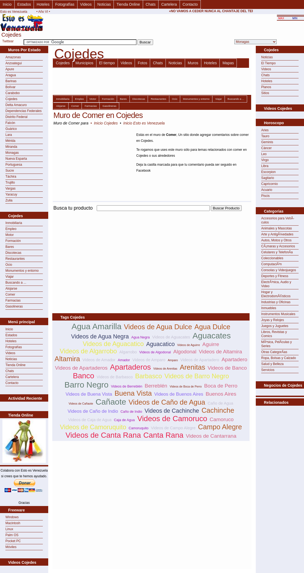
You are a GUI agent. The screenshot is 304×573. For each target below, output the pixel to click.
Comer (10, 294)
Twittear (8, 41)
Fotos (142, 63)
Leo (264, 154)
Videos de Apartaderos (81, 368)
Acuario (266, 190)
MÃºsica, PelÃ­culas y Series (276, 344)
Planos (266, 87)
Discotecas (13, 253)
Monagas (12, 153)
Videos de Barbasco (115, 376)
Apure (9, 69)
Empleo (11, 229)
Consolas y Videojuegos (278, 270)
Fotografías (65, 4)
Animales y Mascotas (276, 228)
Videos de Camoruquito (93, 427)
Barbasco (148, 376)
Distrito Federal (16, 117)
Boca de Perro (221, 386)
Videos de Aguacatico (113, 343)
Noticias (104, 4)
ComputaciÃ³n (271, 264)
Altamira (67, 359)
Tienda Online (128, 4)
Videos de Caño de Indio (92, 411)
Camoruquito (138, 428)
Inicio (7, 4)
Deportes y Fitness (274, 276)
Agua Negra (140, 337)
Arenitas (192, 367)
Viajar (9, 277)
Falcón (10, 123)
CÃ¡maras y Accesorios (278, 246)
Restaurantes (15, 259)
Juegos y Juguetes (274, 326)
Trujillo (10, 182)
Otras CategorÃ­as (274, 352)
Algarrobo (128, 352)
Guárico (11, 129)
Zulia (8, 200)
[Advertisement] (115, 250)
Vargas (10, 188)
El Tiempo (268, 63)
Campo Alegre (220, 427)
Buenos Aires (221, 394)
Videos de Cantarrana (211, 436)
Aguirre (210, 344)
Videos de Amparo (149, 359)
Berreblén (156, 386)
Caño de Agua (220, 403)
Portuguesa (13, 165)
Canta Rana (163, 435)
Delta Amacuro (16, 105)
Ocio (8, 265)
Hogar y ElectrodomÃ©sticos (275, 294)
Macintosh (12, 523)
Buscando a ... (15, 282)
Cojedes (11, 99)
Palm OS (11, 535)
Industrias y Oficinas (275, 302)
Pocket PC (13, 541)
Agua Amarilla (96, 326)
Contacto (190, 4)
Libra (265, 166)
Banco (83, 376)
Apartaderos (130, 367)
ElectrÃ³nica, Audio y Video (276, 284)
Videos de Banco (227, 368)
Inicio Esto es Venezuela (144, 123)
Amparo (173, 360)
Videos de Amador (98, 359)
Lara (8, 135)
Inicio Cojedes (106, 123)
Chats (151, 4)
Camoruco (222, 419)
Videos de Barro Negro (196, 376)
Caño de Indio (131, 411)
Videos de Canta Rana (103, 435)
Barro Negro (86, 384)
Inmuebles (268, 308)
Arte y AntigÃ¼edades (277, 234)
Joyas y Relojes (272, 320)
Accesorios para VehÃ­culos (277, 220)
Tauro (265, 136)
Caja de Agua (124, 420)
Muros (193, 63)
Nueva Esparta (16, 159)
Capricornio (269, 184)
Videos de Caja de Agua (90, 419)
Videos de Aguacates (171, 337)
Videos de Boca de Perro (186, 386)
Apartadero (234, 359)
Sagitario (267, 178)
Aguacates (212, 335)
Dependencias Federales (23, 111)
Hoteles (43, 4)
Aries (265, 130)
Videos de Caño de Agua (167, 402)
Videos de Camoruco (172, 418)
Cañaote (111, 401)
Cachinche (218, 410)
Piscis (265, 196)
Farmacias (13, 300)
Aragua (10, 75)
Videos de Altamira (220, 351)
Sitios (265, 93)
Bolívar (10, 87)
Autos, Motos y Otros (276, 240)
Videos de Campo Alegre (173, 427)
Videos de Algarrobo (88, 351)
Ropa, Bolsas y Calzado (278, 358)
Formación (13, 241)
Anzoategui (13, 63)
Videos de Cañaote (81, 403)
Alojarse (11, 288)
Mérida (10, 141)
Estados (24, 4)
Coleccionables (272, 258)
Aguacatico (160, 344)
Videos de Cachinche (171, 411)
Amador (124, 360)
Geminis (267, 142)
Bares (9, 247)
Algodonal (184, 351)
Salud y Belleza (272, 364)
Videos (86, 4)
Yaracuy (11, 194)
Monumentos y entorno (22, 271)
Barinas (11, 81)
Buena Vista (133, 393)
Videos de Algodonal (155, 352)
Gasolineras (14, 306)
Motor (9, 235)
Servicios (267, 370)
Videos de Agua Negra (100, 336)
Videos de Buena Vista (89, 394)
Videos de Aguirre (188, 345)
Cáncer (266, 148)
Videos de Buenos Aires (178, 394)
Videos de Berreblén (126, 386)
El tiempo (107, 63)
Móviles (11, 547)
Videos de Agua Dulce (158, 327)
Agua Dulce (212, 327)
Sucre (9, 170)
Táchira (10, 176)
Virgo (265, 160)
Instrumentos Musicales (278, 314)
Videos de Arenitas (165, 368)
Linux (9, 529)
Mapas (228, 63)
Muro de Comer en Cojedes (98, 115)
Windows (12, 517)
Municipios (84, 63)
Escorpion (268, 172)
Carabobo (12, 93)
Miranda (11, 147)
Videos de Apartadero (199, 359)
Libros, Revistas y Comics (274, 334)
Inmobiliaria (13, 223)
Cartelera (169, 4)
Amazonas (13, 57)
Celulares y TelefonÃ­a (277, 252)
